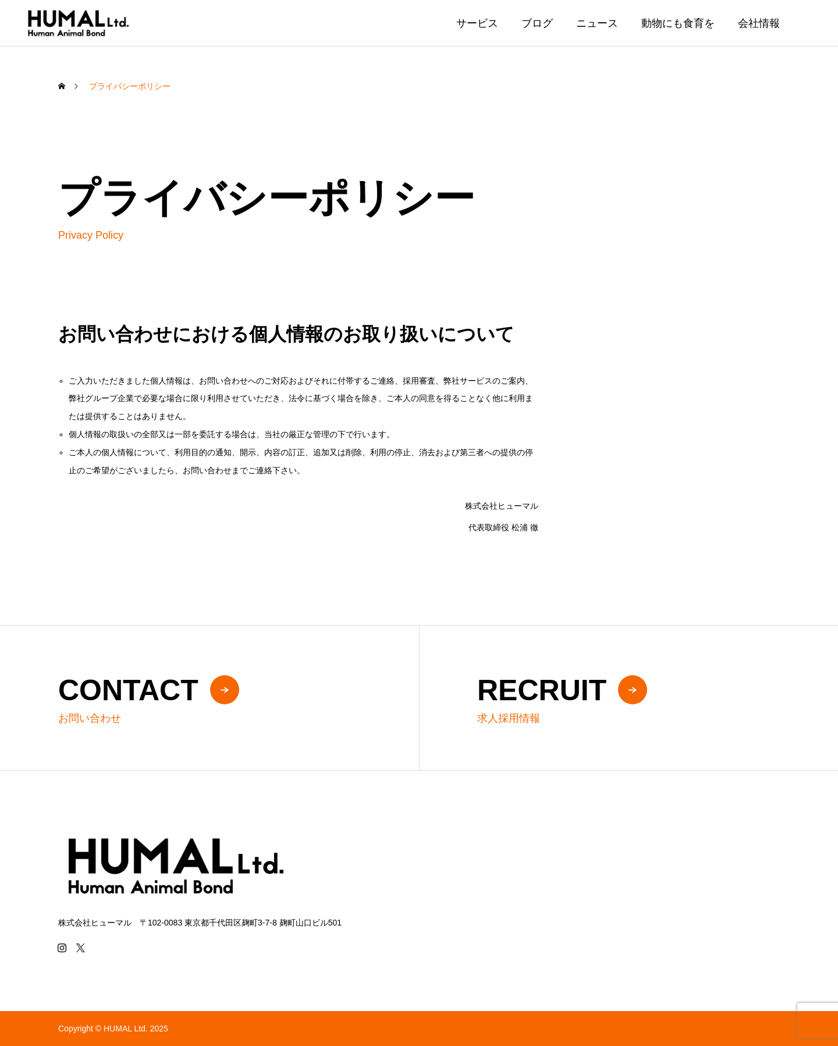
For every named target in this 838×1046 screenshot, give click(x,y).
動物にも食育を (678, 23)
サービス (477, 23)
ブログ (537, 23)
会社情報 (759, 23)
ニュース (597, 23)
